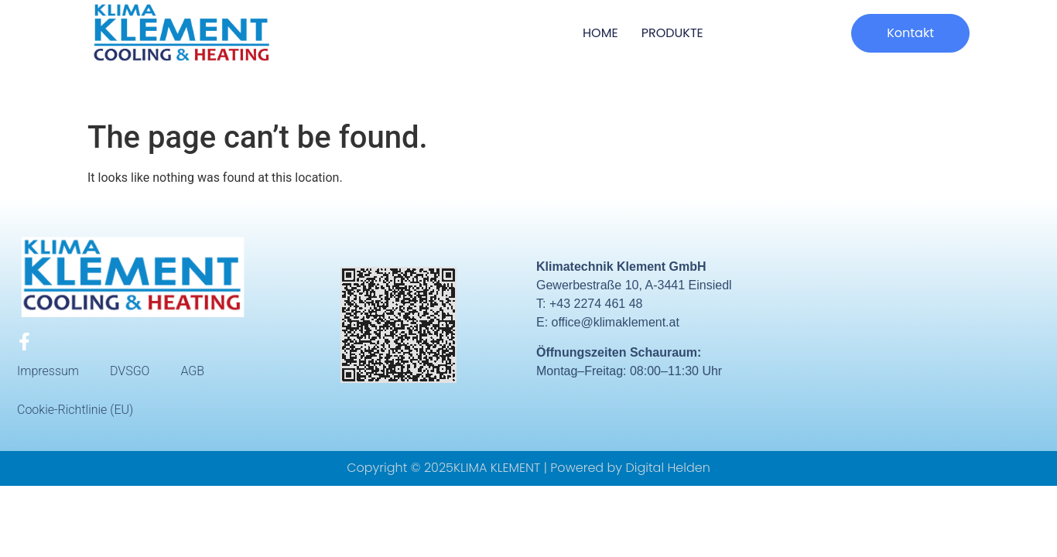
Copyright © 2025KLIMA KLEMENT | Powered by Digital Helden (528, 468)
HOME (600, 33)
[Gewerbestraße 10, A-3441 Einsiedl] (919, 324)
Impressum (48, 371)
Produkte (672, 33)
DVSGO (129, 371)
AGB (192, 371)
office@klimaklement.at (615, 322)
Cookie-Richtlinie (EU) (75, 409)
